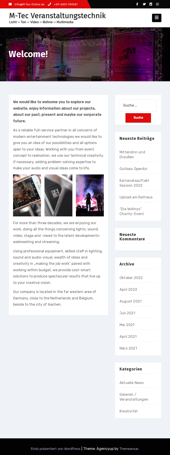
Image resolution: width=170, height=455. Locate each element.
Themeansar (128, 449)
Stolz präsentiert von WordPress (56, 449)
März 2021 (128, 348)
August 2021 (130, 301)
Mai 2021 (127, 325)
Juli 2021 (127, 313)
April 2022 (128, 289)
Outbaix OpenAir (133, 169)
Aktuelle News (132, 383)
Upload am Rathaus (136, 197)
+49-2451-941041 (62, 4)
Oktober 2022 (131, 278)
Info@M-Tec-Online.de (26, 4)
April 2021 (128, 336)
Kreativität (129, 411)
